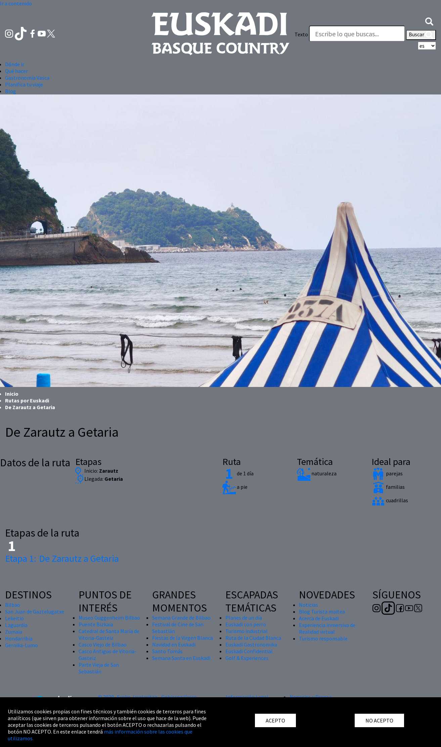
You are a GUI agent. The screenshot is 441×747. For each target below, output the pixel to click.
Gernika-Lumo (21, 645)
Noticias (308, 604)
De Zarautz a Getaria (62, 558)
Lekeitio (14, 618)
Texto (301, 34)
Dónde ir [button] (14, 64)
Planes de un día (243, 617)
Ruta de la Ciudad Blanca (253, 637)
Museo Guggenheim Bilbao (109, 617)
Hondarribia (19, 638)
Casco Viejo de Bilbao (103, 644)
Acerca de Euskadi (319, 618)
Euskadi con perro (245, 624)
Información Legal (247, 697)
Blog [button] (10, 91)
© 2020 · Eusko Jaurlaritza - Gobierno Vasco (147, 697)
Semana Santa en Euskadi (181, 658)
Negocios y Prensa (311, 697)
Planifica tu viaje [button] (24, 84)
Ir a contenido (16, 3)
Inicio (11, 393)
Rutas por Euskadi (27, 400)
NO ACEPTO (379, 720)
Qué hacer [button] (16, 71)
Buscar (421, 35)
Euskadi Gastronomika (251, 644)
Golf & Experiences (246, 658)
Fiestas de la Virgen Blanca (182, 637)
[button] (429, 20)
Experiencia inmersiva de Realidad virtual (327, 628)
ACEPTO (275, 720)
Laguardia (16, 625)
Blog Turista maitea (322, 611)
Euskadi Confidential (249, 651)
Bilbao (12, 604)
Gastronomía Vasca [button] (27, 77)
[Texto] (357, 34)
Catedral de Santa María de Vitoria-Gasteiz (109, 634)
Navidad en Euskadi (173, 644)
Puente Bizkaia (96, 624)
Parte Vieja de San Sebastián (99, 668)
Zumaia (13, 631)
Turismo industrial (246, 631)
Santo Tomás (167, 651)
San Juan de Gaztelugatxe (34, 611)
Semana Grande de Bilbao (181, 617)
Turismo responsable (323, 638)
